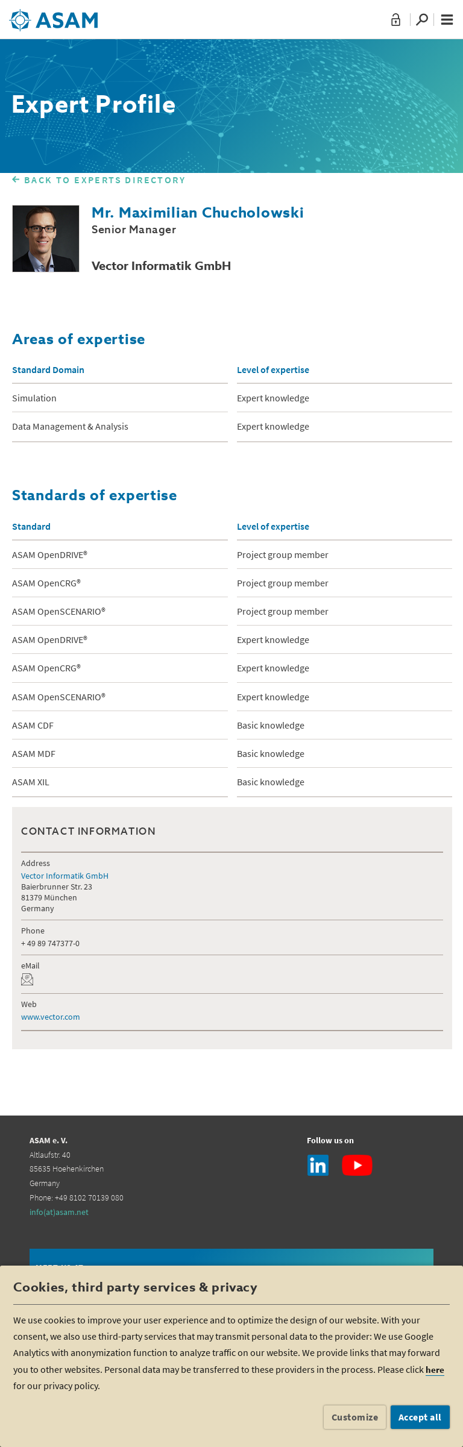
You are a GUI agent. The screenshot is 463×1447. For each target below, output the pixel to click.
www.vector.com (50, 1016)
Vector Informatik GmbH (65, 875)
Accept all (420, 1417)
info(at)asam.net (59, 1212)
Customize (355, 1417)
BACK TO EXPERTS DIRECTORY (105, 180)
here (435, 1369)
